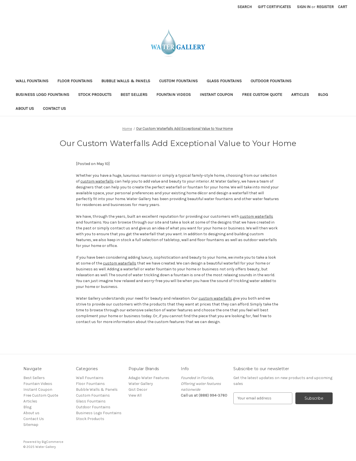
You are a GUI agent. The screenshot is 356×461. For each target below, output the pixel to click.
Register (325, 6)
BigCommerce (52, 442)
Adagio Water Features (148, 377)
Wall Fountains (32, 80)
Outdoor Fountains (271, 80)
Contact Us (54, 108)
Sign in (303, 6)
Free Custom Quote (262, 94)
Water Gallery (140, 383)
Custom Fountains (178, 80)
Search (245, 6)
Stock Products (95, 94)
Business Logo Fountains (42, 94)
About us (25, 108)
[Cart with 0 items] (342, 7)
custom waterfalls (97, 181)
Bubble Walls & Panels (125, 80)
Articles (300, 94)
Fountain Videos (173, 94)
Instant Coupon (216, 94)
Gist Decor (137, 389)
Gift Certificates (274, 6)
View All (135, 395)
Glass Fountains (224, 80)
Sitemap (30, 424)
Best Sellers (133, 94)
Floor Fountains (74, 80)
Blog (323, 94)
